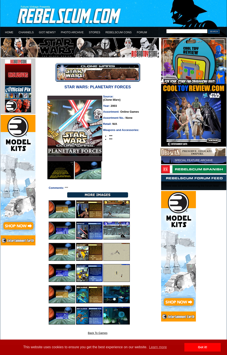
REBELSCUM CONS (118, 32)
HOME (9, 32)
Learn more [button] (158, 347)
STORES (94, 32)
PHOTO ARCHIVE (72, 32)
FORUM (142, 32)
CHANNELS (26, 32)
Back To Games (97, 333)
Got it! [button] (202, 347)
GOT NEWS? (47, 32)
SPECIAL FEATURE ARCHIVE (194, 160)
